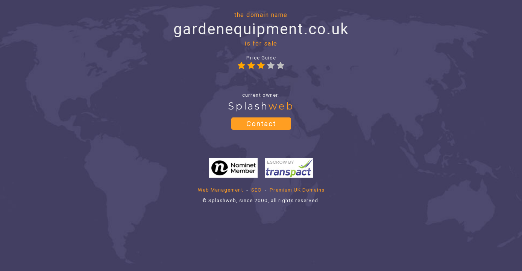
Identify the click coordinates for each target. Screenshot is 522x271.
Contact (261, 123)
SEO (256, 190)
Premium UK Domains (297, 190)
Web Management (220, 190)
